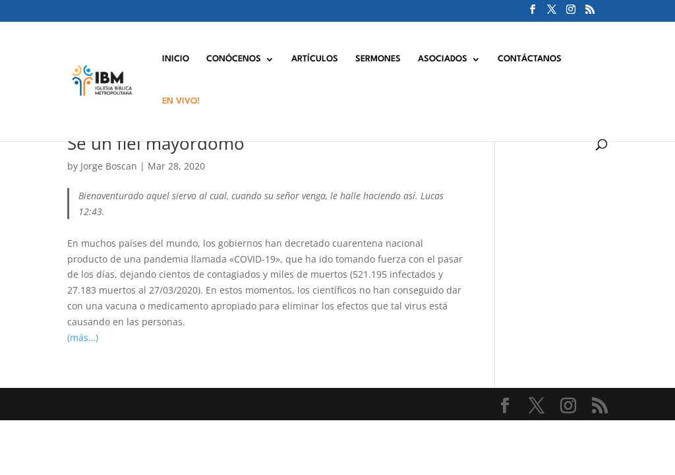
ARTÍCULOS (314, 59)
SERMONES (378, 59)
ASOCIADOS (442, 59)
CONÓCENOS (233, 59)
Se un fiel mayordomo (156, 143)
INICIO (175, 59)
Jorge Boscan (108, 166)
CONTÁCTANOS (530, 59)
